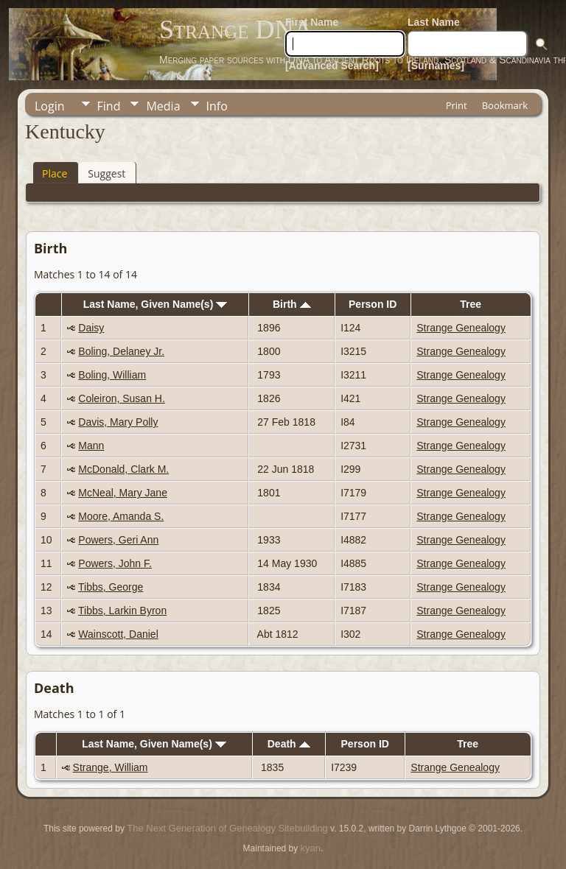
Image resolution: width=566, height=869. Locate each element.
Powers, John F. (115, 563)
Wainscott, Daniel (118, 634)
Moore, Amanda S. (121, 516)
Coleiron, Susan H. (121, 398)
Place (54, 173)
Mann (91, 445)
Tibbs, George (110, 587)
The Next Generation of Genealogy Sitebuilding (227, 828)
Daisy (91, 328)
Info (217, 106)
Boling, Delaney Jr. (121, 351)
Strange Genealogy (461, 328)
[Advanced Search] (332, 65)
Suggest (106, 173)
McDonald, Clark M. (123, 469)
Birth (292, 304)
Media (163, 106)
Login (50, 106)
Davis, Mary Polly (118, 422)
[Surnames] (436, 65)
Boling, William (112, 375)
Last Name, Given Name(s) (155, 304)
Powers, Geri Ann (118, 540)
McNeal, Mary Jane (122, 493)
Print (456, 105)
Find (109, 106)
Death (289, 744)
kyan (311, 848)
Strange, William (110, 767)
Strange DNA (235, 29)
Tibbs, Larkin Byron (122, 610)
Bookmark (505, 105)
